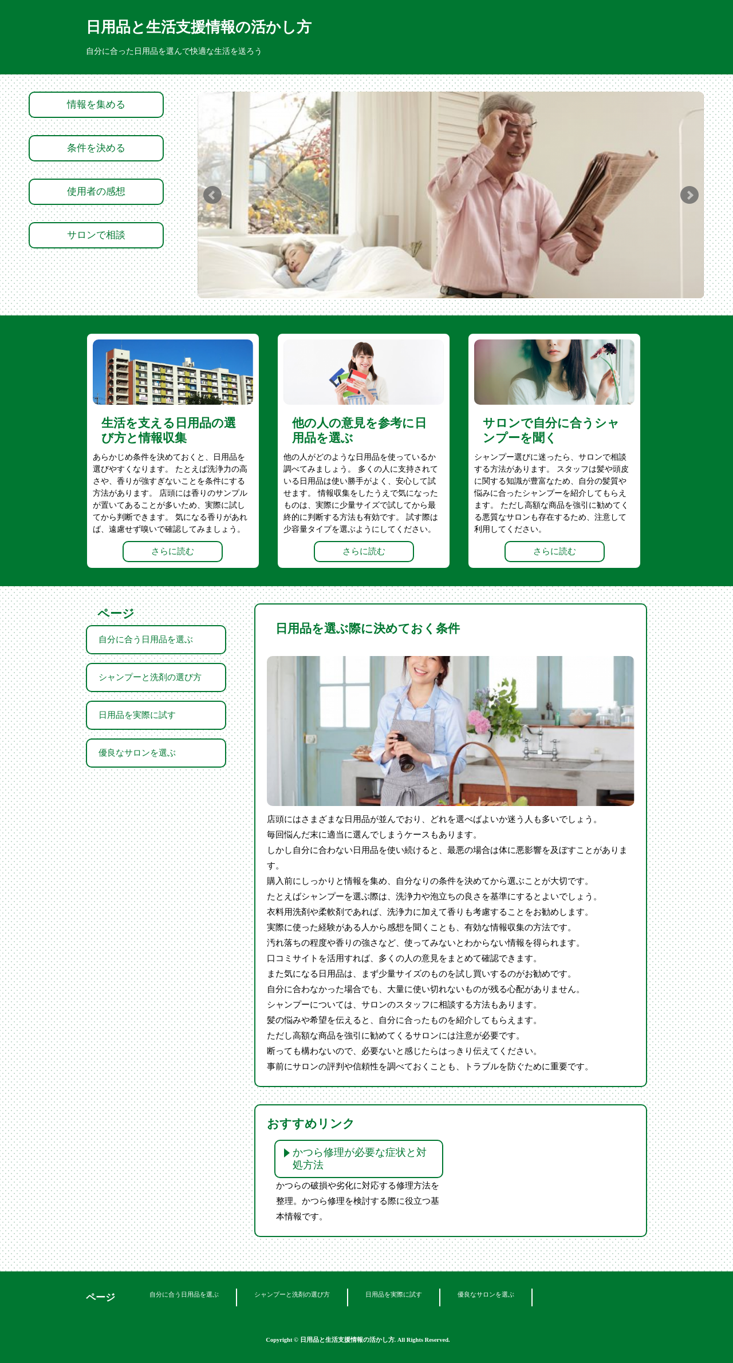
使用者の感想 (96, 191)
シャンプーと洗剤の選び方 (150, 677)
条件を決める (96, 148)
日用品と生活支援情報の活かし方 (199, 27)
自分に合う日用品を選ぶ (145, 639)
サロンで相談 (96, 235)
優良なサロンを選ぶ (137, 752)
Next (689, 195)
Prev (212, 195)
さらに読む (172, 551)
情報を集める (96, 104)
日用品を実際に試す (137, 715)
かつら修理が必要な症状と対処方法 (360, 1159)
